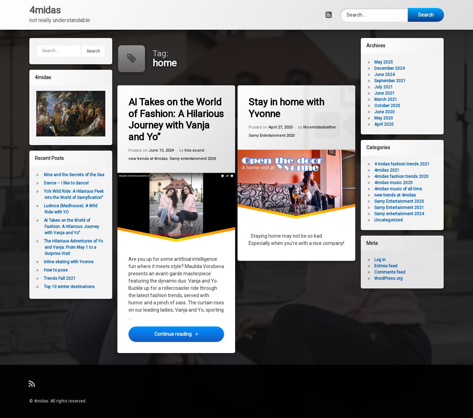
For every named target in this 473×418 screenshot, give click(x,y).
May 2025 (387, 62)
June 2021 (388, 93)
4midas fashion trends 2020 (405, 176)
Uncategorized (392, 220)
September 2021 (393, 80)
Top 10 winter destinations (65, 286)
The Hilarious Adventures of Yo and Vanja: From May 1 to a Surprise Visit (69, 247)
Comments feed (393, 272)
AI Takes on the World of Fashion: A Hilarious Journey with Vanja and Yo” (177, 119)
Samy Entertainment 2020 (272, 136)
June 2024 (388, 74)
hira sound (195, 149)
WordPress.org (392, 278)
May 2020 (387, 118)
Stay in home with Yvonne (287, 108)
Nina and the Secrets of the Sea (70, 174)
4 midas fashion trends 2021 (405, 164)
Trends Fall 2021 (56, 278)
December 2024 (393, 68)
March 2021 (389, 99)
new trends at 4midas (149, 159)
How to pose (52, 270)
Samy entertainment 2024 (193, 158)
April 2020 (387, 124)
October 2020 (391, 105)
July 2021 (387, 87)
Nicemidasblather (320, 126)
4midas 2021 (390, 170)
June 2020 (388, 112)
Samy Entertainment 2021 (403, 207)
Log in (383, 259)
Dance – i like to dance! (62, 183)
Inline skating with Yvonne (65, 261)
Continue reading (190, 337)
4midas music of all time (402, 189)
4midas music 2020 (397, 182)
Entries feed (389, 266)
